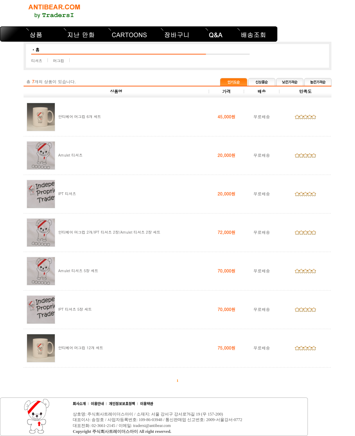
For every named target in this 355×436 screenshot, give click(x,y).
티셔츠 (36, 60)
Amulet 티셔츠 (70, 155)
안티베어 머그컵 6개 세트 (79, 116)
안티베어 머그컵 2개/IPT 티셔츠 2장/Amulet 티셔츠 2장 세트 (109, 232)
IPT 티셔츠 (67, 193)
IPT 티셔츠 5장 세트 (75, 309)
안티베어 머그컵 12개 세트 (80, 347)
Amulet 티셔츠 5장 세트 (78, 270)
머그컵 (58, 60)
